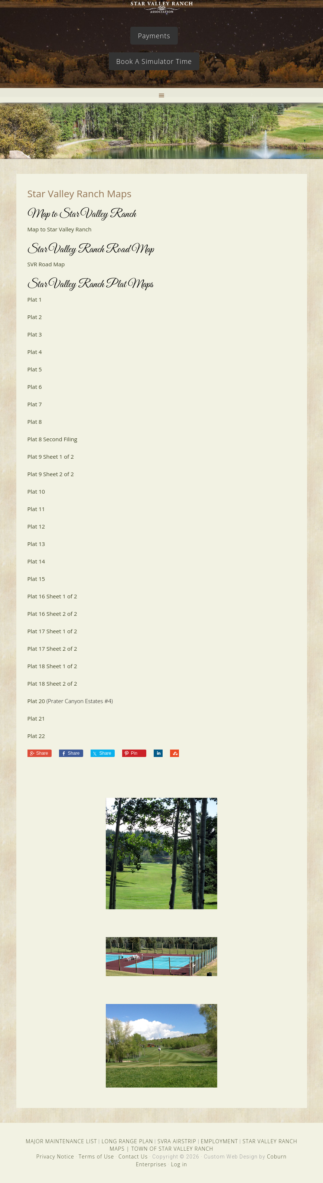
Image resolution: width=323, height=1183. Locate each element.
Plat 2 (34, 317)
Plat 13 (36, 543)
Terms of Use (96, 1156)
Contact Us (133, 1156)
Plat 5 (34, 369)
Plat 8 (34, 421)
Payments (154, 35)
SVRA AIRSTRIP (176, 1141)
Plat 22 (36, 736)
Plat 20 (36, 701)
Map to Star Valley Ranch (59, 229)
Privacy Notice (55, 1156)
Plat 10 (36, 491)
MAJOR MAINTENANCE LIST (61, 1141)
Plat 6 (34, 386)
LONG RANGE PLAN (127, 1141)
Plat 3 (34, 334)
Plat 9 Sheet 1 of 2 (50, 456)
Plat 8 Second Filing (52, 439)
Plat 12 (36, 526)
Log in (179, 1164)
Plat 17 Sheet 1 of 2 (52, 631)
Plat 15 (36, 578)
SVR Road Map (46, 264)
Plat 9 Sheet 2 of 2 (50, 474)
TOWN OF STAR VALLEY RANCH (172, 1148)
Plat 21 (36, 718)
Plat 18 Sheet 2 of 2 (52, 683)
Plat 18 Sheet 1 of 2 (52, 666)
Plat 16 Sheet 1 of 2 (52, 596)
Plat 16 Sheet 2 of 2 (52, 613)
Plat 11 (36, 509)
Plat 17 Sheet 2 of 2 (52, 648)
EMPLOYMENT (219, 1141)
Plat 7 (34, 404)
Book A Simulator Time (154, 61)
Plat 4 (34, 351)
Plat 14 (36, 561)
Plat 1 (34, 299)
